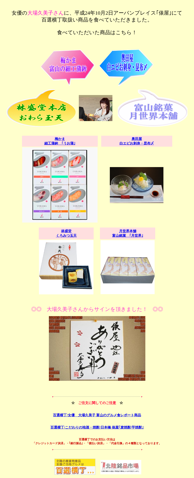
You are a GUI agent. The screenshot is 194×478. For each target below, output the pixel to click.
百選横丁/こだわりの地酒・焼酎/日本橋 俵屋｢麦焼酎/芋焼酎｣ (97, 427)
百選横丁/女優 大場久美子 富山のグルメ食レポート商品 (97, 415)
